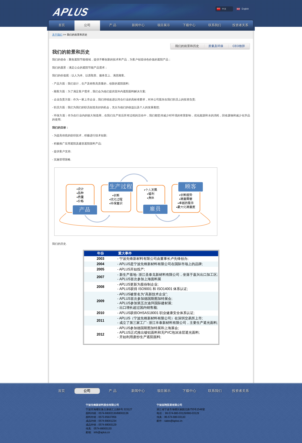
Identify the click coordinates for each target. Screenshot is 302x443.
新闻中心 (138, 25)
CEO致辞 (239, 46)
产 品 (112, 25)
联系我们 (214, 25)
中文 (221, 9)
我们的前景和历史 (187, 46)
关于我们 (57, 34)
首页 (62, 25)
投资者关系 (240, 25)
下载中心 (189, 25)
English (242, 9)
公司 (87, 25)
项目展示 (163, 25)
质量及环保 (215, 46)
